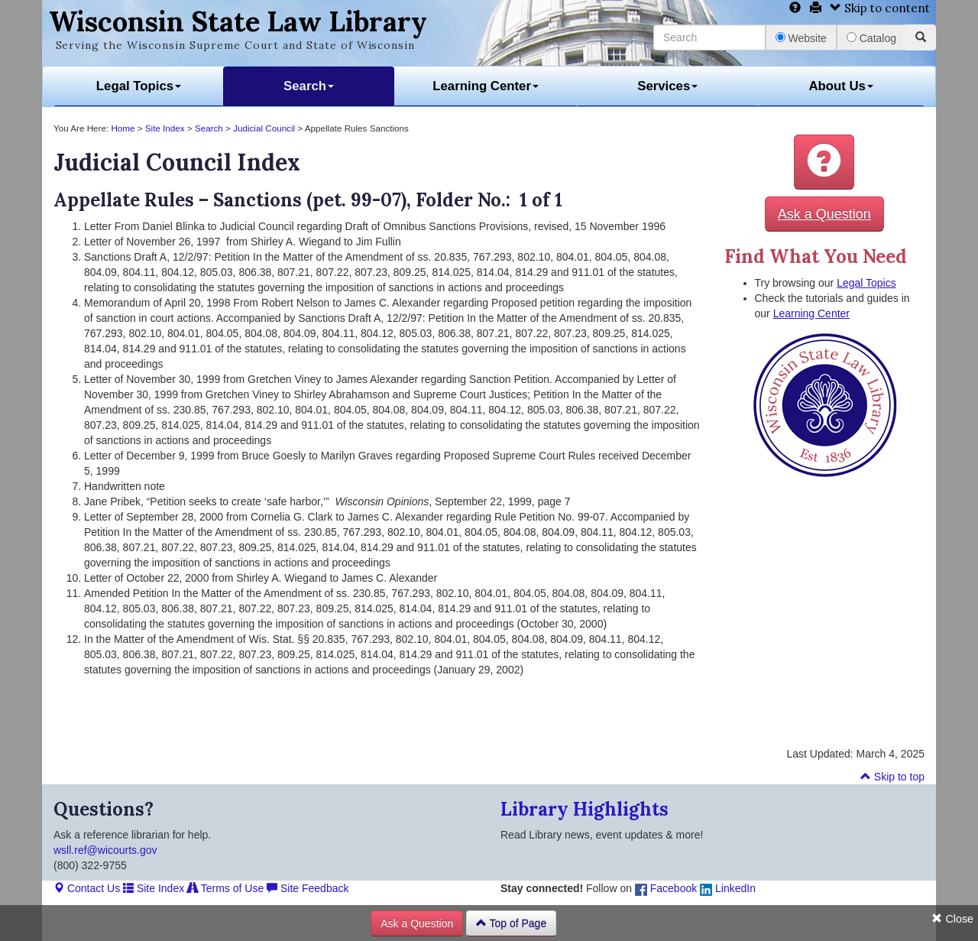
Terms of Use (225, 888)
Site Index (165, 128)
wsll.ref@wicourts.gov (105, 850)
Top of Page (511, 923)
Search (308, 86)
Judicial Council (264, 128)
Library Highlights (584, 809)
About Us (840, 86)
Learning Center (485, 86)
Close (952, 919)
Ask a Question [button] (824, 214)
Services (667, 86)
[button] (824, 162)
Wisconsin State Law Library (238, 21)
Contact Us (86, 888)
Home (122, 128)
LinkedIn (728, 888)
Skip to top (892, 777)
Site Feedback (307, 888)
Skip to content (880, 8)
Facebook (666, 888)
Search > (214, 128)
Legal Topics (138, 86)
